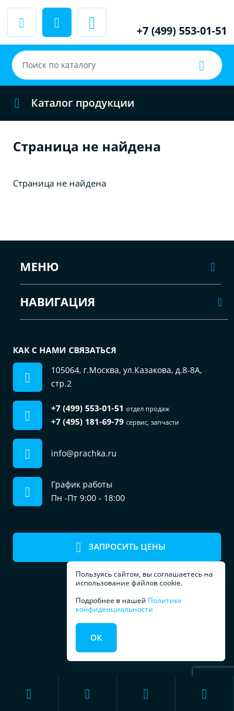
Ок (96, 637)
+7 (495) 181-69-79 (87, 421)
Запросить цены (117, 547)
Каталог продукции (70, 103)
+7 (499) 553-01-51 (182, 30)
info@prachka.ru (84, 453)
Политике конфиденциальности (129, 604)
